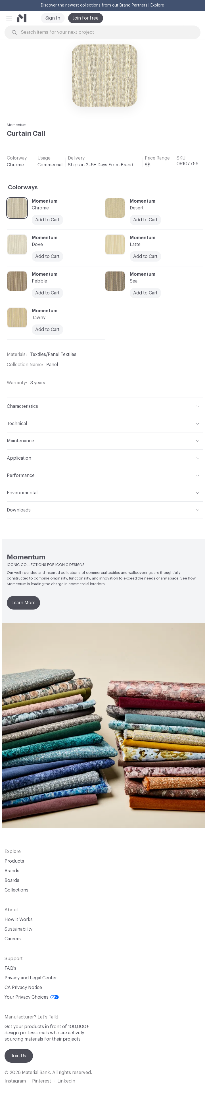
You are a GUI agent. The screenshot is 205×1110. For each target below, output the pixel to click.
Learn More (23, 602)
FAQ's (10, 968)
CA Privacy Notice (23, 987)
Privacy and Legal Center (31, 978)
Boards (12, 880)
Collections (16, 890)
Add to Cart (47, 329)
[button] (9, 18)
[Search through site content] (105, 32)
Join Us (18, 1056)
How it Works (19, 919)
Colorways (23, 187)
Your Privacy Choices (32, 997)
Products (14, 861)
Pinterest (41, 1081)
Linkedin (66, 1081)
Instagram (15, 1081)
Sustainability (18, 929)
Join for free (86, 18)
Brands (12, 871)
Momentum (16, 125)
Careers (13, 939)
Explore (157, 5)
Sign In (52, 18)
